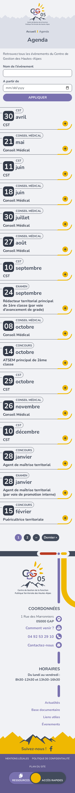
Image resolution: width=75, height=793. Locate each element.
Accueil (31, 31)
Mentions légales (17, 758)
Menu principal (36, 778)
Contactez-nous (41, 645)
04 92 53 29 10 (41, 636)
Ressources (21, 780)
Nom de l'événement (18, 66)
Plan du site (37, 766)
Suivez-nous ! (33, 749)
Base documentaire (45, 710)
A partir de (11, 81)
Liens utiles (51, 717)
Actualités (52, 702)
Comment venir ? (40, 628)
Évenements (51, 724)
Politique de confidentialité (51, 758)
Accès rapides (52, 780)
